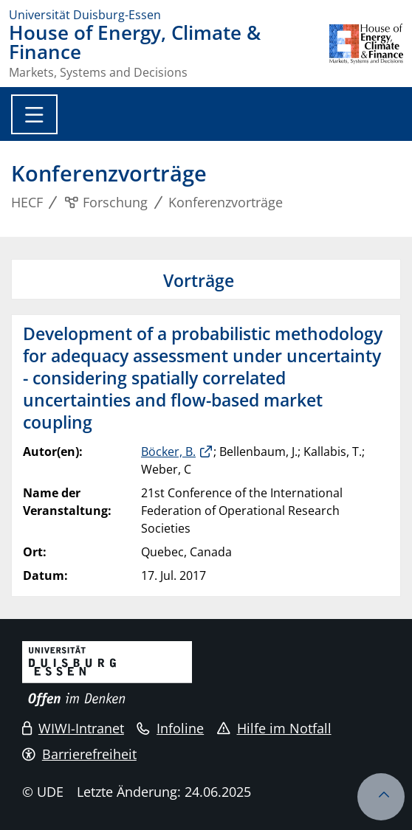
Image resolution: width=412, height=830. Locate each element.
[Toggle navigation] (34, 114)
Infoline (170, 728)
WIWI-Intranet (73, 728)
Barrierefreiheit (79, 754)
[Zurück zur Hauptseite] (366, 51)
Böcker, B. (168, 451)
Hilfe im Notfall (274, 728)
